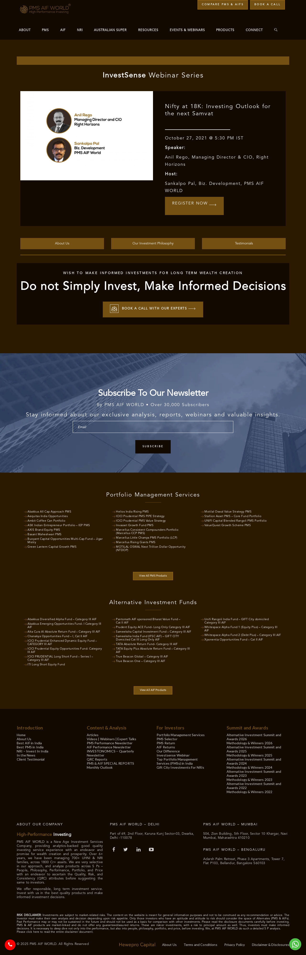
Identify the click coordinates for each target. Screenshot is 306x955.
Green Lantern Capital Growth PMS (51, 546)
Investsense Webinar (173, 754)
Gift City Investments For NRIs (180, 767)
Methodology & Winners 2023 (250, 779)
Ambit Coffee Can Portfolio (46, 520)
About (25, 30)
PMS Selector (167, 738)
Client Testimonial (31, 758)
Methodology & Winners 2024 (250, 767)
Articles (93, 734)
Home (21, 734)
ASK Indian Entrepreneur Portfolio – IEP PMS (58, 524)
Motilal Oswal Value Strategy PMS (227, 511)
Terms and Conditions (200, 944)
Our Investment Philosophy (153, 242)
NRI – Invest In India (32, 750)
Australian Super (110, 30)
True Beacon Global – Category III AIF (142, 656)
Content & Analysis (106, 727)
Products (225, 30)
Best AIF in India (29, 742)
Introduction (30, 727)
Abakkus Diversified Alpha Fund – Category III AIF (62, 618)
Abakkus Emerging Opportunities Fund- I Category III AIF (64, 625)
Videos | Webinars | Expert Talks (111, 738)
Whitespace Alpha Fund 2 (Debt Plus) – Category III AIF (242, 634)
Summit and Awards (247, 727)
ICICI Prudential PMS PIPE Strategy (140, 515)
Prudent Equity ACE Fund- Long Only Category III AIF (153, 626)
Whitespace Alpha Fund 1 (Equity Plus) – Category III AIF (240, 628)
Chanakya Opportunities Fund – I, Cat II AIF (57, 635)
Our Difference (168, 750)
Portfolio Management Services (181, 734)
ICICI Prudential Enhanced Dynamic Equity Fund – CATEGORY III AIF (62, 642)
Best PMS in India (30, 746)
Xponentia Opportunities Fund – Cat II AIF (233, 639)
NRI (80, 30)
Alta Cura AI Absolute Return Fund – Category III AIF (63, 631)
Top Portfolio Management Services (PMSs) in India (177, 760)
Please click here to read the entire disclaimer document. (55, 931)
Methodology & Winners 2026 (250, 742)
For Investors (170, 727)
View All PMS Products (153, 575)
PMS (45, 30)
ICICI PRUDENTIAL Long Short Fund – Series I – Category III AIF (60, 658)
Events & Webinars (187, 30)
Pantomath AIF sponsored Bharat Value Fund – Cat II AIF (148, 620)
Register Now (195, 205)
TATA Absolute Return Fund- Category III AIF (147, 643)
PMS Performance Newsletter (110, 742)
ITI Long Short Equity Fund (46, 663)
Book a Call (267, 4)
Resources (148, 30)
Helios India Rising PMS (132, 511)
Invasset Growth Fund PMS (134, 524)
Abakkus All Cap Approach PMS (49, 511)
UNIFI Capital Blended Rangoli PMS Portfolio (235, 520)
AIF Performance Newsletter (109, 746)
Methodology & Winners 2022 (250, 791)
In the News (26, 754)
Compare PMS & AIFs (223, 4)
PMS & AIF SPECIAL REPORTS (110, 763)
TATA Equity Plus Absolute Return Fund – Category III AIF (153, 650)
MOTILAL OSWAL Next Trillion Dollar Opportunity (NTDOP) (151, 548)
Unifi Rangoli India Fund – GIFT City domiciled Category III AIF (236, 620)
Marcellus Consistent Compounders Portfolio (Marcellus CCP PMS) (147, 531)
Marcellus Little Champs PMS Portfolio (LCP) (146, 537)
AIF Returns (166, 746)
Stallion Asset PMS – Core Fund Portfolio (232, 515)
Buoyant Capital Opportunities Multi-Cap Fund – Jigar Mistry (65, 540)
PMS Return (166, 742)
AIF (63, 30)
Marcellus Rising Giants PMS (136, 541)
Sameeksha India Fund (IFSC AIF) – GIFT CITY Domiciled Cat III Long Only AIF (147, 637)
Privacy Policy (234, 944)
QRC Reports (97, 758)
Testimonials (244, 242)
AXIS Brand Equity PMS (43, 529)
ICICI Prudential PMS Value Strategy (141, 520)
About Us (62, 242)
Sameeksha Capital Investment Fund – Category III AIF (153, 631)
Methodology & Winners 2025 (250, 754)
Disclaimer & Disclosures (270, 944)
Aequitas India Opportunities (47, 515)
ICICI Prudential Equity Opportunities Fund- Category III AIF (64, 650)
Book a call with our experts (153, 309)
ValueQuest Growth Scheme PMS (227, 524)
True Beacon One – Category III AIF (140, 660)
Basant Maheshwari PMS (44, 533)
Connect (254, 30)
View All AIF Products (153, 689)
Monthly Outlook (100, 767)
